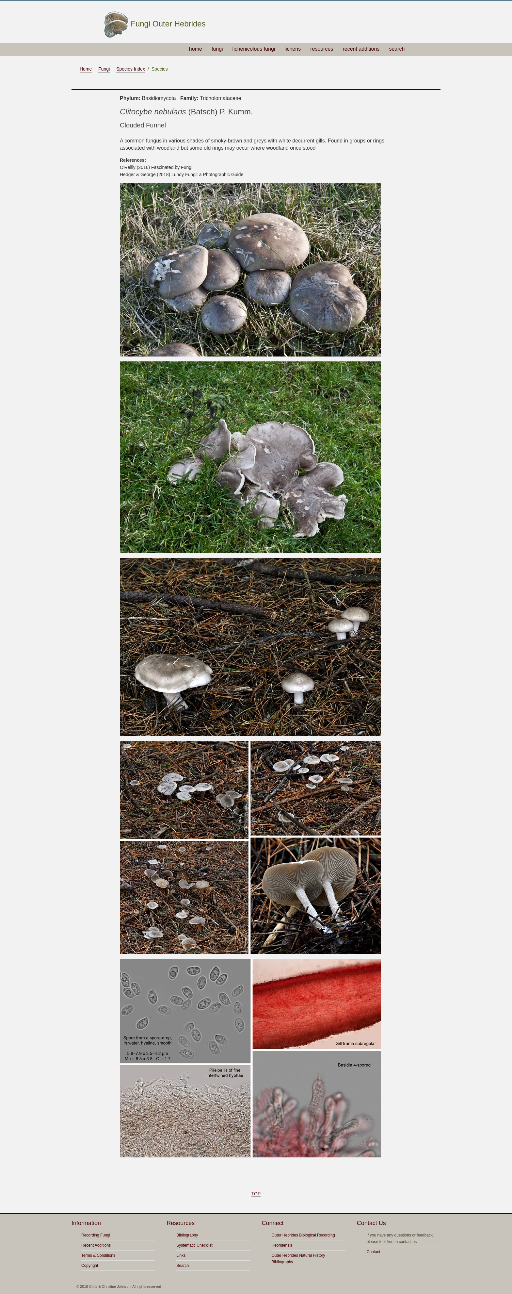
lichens (292, 49)
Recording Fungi (95, 1235)
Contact (373, 1252)
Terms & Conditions (98, 1255)
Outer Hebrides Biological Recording (303, 1235)
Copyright (89, 1265)
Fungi (104, 69)
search (397, 49)
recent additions (361, 49)
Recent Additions (96, 1245)
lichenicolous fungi (253, 49)
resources (321, 49)
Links (180, 1255)
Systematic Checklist (194, 1245)
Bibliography (187, 1235)
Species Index (130, 69)
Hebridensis (282, 1245)
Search (182, 1265)
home (195, 49)
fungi (217, 49)
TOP (256, 1193)
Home (86, 69)
